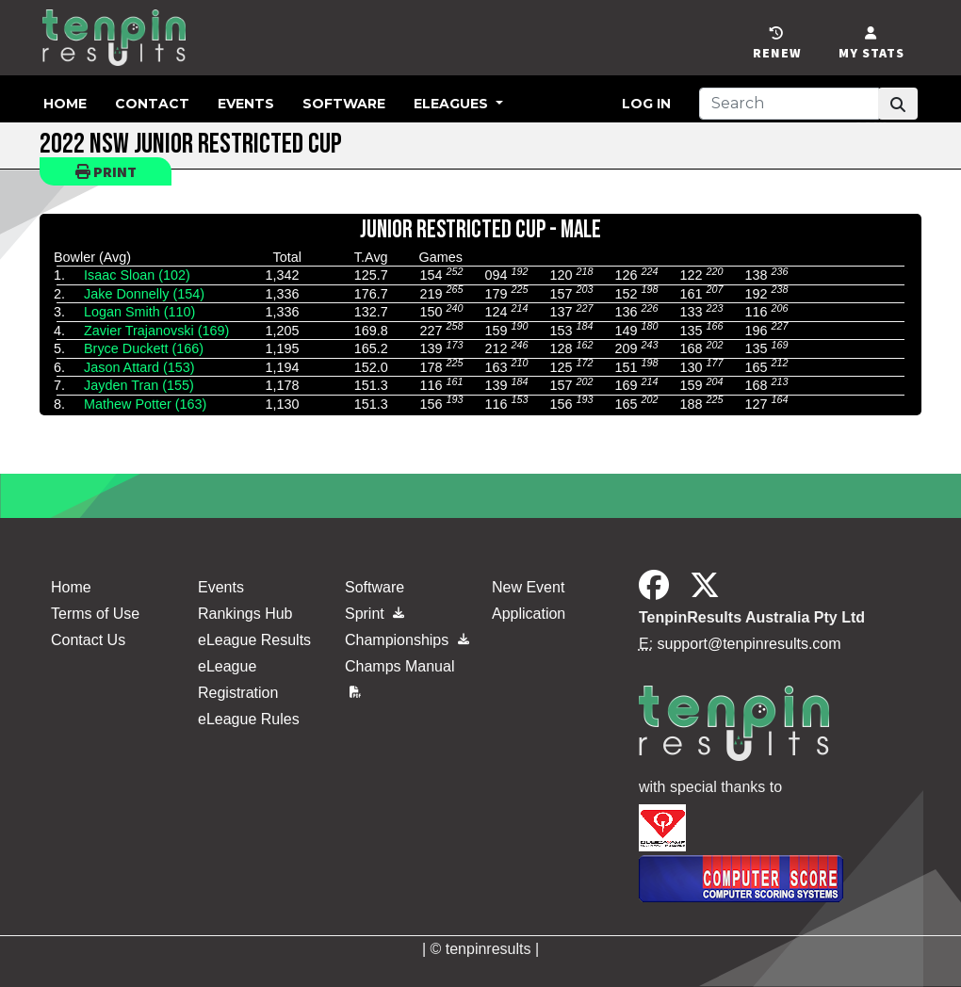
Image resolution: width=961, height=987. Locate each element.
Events (246, 103)
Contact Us (88, 640)
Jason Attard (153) (139, 367)
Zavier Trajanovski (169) (156, 330)
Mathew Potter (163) (145, 404)
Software (343, 103)
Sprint (374, 614)
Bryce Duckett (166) (144, 348)
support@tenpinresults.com (749, 644)
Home (65, 103)
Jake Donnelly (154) (144, 293)
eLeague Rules (249, 719)
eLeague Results (254, 640)
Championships (407, 640)
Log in (646, 103)
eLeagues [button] (453, 103)
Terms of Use (95, 614)
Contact (152, 103)
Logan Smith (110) (139, 311)
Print (106, 171)
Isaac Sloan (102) (137, 275)
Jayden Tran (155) (139, 385)
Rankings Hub (245, 614)
